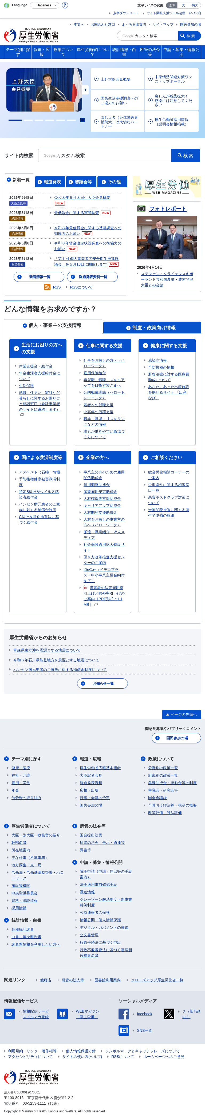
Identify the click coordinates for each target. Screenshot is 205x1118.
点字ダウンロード (126, 13)
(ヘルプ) (195, 13)
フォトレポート (168, 209)
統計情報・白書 (26, 920)
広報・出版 (89, 790)
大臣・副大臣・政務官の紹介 (35, 835)
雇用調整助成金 (97, 485)
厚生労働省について (30, 826)
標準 (171, 5)
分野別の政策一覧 (163, 767)
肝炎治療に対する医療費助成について (168, 377)
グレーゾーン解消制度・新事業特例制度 (106, 902)
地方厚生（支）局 (26, 865)
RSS (57, 287)
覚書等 (85, 850)
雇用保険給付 (95, 373)
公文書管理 (89, 935)
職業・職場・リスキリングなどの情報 (104, 421)
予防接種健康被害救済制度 (39, 488)
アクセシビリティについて (30, 1056)
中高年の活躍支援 (98, 412)
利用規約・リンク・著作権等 (32, 1051)
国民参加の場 (190, 24)
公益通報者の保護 (95, 912)
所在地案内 (20, 850)
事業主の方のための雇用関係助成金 (104, 475)
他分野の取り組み (26, 797)
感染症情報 (157, 360)
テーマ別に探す (26, 758)
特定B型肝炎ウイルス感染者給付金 (39, 501)
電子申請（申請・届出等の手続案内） (106, 874)
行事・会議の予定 (95, 797)
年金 (15, 790)
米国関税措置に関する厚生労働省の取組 (168, 512)
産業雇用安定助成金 (100, 491)
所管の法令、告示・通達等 (102, 842)
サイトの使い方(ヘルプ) (82, 1056)
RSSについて (81, 287)
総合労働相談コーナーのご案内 (168, 475)
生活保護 (26, 386)
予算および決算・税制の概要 (172, 805)
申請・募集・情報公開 (101, 862)
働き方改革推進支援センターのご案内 (104, 560)
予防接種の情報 (161, 367)
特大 (195, 5)
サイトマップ (163, 24)
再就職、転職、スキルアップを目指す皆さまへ (104, 383)
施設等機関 (20, 885)
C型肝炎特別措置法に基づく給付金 (39, 526)
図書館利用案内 (107, 980)
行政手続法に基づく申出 (100, 942)
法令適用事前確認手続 (98, 884)
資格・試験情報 (24, 900)
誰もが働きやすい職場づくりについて (104, 434)
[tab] (19, 180)
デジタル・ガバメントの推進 (104, 927)
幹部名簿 (18, 842)
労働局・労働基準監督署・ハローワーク (37, 875)
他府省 (45, 980)
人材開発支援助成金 (100, 512)
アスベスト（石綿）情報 (39, 478)
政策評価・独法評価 (165, 812)
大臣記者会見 (91, 775)
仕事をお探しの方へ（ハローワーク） (104, 363)
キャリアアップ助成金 (102, 505)
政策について (161, 758)
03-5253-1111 (34, 1103)
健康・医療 (20, 767)
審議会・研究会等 (163, 790)
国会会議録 (157, 797)
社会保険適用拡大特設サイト (104, 547)
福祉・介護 (20, 775)
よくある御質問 (134, 24)
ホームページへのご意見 (163, 1056)
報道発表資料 (91, 782)
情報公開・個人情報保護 (100, 920)
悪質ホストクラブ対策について (168, 500)
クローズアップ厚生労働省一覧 (157, 980)
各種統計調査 (22, 929)
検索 (191, 36)
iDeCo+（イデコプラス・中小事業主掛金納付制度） (104, 575)
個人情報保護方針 (81, 1051)
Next (85, 89)
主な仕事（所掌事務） (30, 857)
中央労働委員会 (24, 893)
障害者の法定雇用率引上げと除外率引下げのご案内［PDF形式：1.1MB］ (104, 596)
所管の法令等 (92, 826)
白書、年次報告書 (26, 936)
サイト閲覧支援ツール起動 (166, 13)
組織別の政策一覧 (163, 775)
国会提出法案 (91, 835)
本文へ (79, 24)
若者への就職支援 (98, 405)
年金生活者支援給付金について (39, 376)
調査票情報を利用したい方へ (35, 944)
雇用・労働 (20, 782)
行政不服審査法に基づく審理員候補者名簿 (106, 952)
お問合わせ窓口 (103, 24)
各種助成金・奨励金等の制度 (172, 782)
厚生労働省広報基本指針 (100, 767)
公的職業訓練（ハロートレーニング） (104, 395)
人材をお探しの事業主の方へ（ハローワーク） (104, 522)
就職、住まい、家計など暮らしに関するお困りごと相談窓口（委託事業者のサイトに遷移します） (39, 404)
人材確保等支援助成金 (102, 498)
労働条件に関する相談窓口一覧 (168, 487)
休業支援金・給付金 (36, 367)
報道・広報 (90, 758)
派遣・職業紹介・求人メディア (104, 535)
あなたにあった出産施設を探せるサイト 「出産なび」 (168, 392)
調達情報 (87, 892)
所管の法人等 (73, 980)
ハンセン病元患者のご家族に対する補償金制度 (39, 513)
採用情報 (18, 908)
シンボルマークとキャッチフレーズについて (142, 1051)
